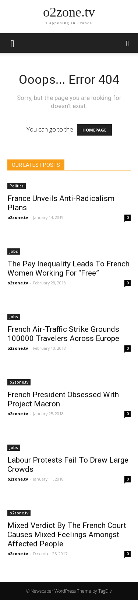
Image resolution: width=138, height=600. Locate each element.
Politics (17, 185)
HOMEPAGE (94, 130)
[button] (127, 43)
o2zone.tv (17, 217)
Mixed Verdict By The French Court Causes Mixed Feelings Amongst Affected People (66, 534)
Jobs (14, 251)
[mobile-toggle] (12, 43)
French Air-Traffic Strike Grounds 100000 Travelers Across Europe (63, 334)
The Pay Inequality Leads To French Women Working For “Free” (68, 268)
